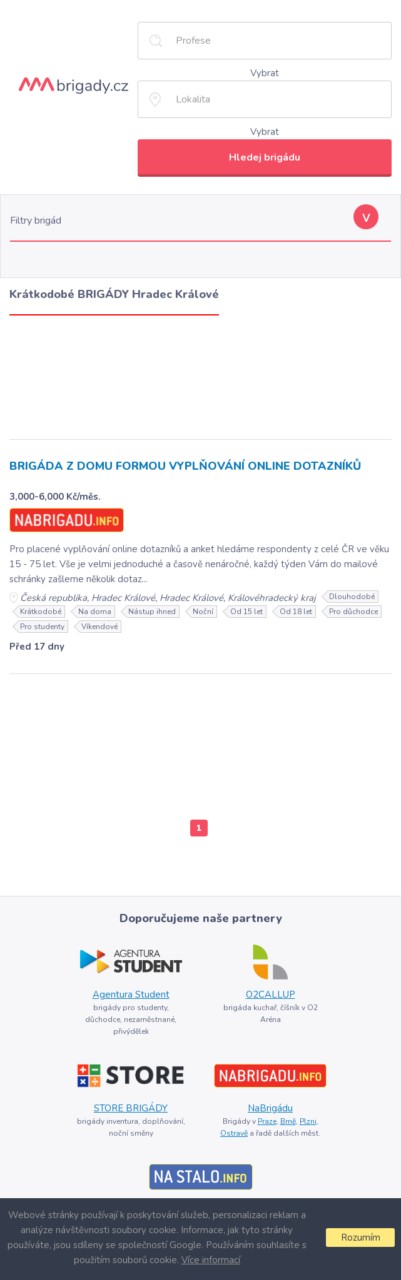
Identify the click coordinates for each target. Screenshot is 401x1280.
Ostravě (234, 1133)
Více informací (210, 1260)
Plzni (308, 1121)
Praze (267, 1121)
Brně (288, 1121)
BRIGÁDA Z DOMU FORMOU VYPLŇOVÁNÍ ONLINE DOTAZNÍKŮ (185, 466)
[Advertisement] (200, 374)
